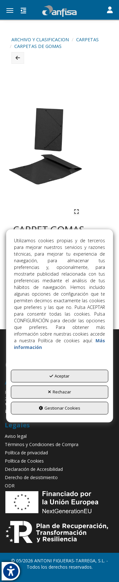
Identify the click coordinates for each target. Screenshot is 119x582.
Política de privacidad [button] (26, 453)
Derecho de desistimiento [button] (31, 477)
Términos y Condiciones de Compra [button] (41, 444)
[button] (59, 11)
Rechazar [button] (59, 392)
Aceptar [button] (59, 376)
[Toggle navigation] (110, 10)
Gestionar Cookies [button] (59, 408)
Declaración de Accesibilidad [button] (34, 469)
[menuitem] (59, 436)
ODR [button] (10, 486)
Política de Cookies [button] (24, 461)
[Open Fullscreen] (76, 211)
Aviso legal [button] (16, 436)
